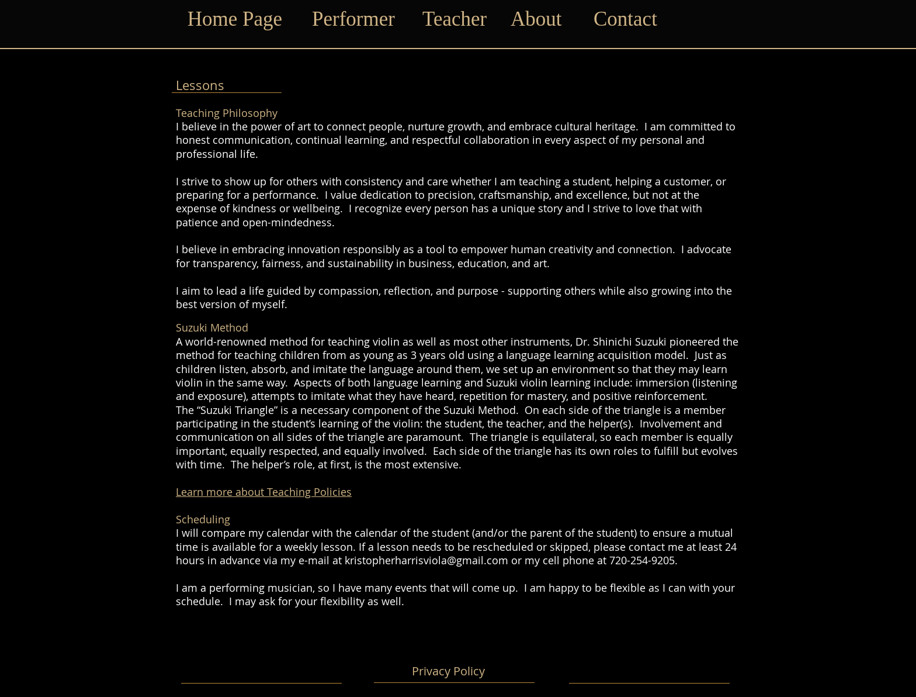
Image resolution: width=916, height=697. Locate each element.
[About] (540, 19)
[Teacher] (457, 19)
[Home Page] (234, 19)
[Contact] (629, 19)
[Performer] (356, 19)
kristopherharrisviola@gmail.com (426, 560)
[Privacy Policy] (448, 671)
